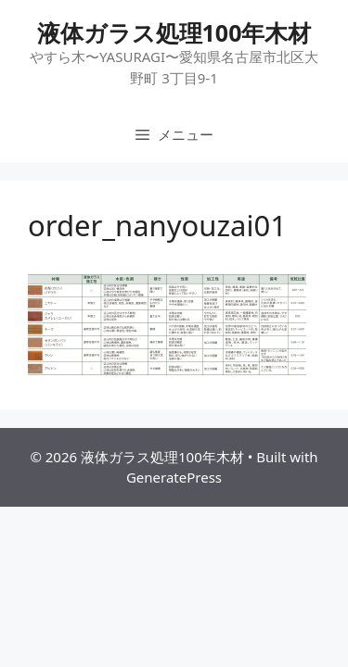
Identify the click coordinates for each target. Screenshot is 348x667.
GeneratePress (174, 477)
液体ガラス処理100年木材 (174, 32)
